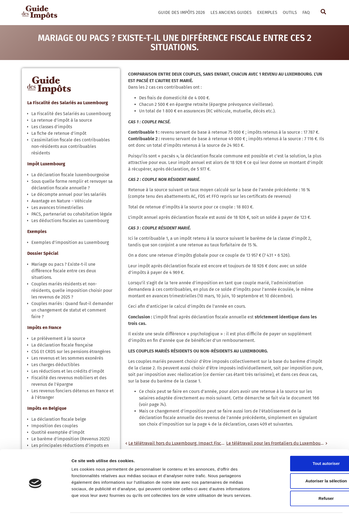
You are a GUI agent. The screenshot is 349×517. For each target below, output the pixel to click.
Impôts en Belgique (47, 408)
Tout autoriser (303, 446)
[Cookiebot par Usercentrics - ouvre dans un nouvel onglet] (35, 506)
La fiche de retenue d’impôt (58, 133)
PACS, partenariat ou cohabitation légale (71, 214)
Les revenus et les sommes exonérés (67, 358)
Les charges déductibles (55, 364)
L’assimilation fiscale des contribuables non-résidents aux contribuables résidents (70, 146)
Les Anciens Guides (231, 12)
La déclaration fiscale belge (58, 419)
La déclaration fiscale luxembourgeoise (70, 174)
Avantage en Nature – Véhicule (61, 201)
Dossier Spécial (42, 253)
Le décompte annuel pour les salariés (68, 194)
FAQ (306, 12)
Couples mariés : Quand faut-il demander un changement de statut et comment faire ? (72, 310)
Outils (290, 12)
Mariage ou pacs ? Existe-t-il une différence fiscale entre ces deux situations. (63, 271)
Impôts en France (44, 327)
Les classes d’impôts (51, 126)
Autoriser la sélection (303, 463)
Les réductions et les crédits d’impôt (67, 371)
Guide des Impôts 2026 (181, 12)
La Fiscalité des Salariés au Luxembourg (67, 102)
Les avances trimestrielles (57, 207)
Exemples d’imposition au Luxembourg (70, 242)
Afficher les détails (300, 506)
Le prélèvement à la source (58, 338)
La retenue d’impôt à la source (61, 120)
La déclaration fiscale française (62, 345)
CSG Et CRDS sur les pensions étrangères (70, 351)
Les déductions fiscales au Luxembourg (70, 220)
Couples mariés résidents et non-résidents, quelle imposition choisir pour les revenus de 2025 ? (71, 290)
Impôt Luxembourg (46, 163)
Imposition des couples (54, 425)
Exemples (267, 12)
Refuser (303, 481)
